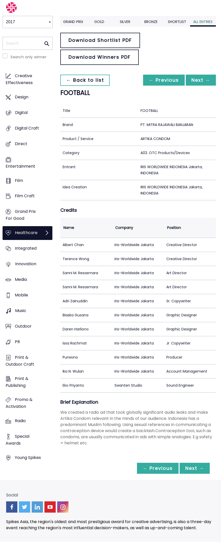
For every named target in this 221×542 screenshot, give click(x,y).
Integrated (26, 248)
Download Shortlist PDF (100, 40)
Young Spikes (28, 458)
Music (20, 311)
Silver (125, 21)
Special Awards (17, 440)
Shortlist (177, 21)
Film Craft (25, 196)
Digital (21, 113)
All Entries (203, 21)
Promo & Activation (19, 403)
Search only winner (28, 57)
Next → (200, 80)
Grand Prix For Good (21, 215)
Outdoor (23, 326)
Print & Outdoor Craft (20, 360)
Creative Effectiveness (19, 79)
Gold (99, 21)
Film (19, 180)
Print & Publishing (17, 382)
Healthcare (26, 233)
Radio (20, 421)
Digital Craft (27, 128)
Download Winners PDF (99, 57)
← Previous (162, 80)
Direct (21, 144)
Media (21, 279)
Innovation (25, 264)
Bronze (151, 21)
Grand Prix (73, 21)
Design (21, 97)
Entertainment (20, 166)
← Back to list (85, 80)
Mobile (21, 295)
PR (17, 342)
